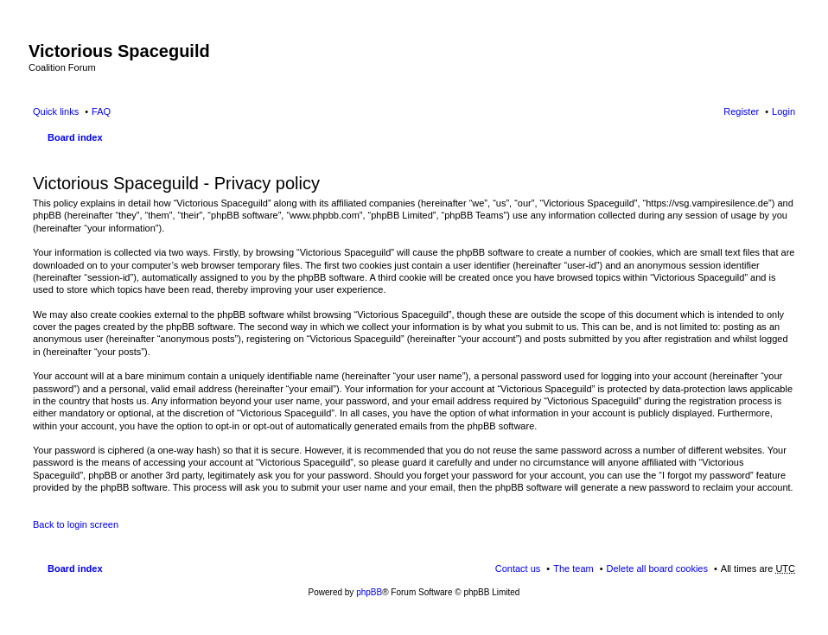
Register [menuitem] (741, 111)
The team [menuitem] (573, 568)
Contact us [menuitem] (518, 568)
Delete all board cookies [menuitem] (657, 568)
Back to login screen (75, 524)
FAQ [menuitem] (101, 111)
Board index (75, 137)
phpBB (369, 592)
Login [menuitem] (783, 111)
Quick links (56, 111)
